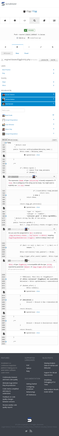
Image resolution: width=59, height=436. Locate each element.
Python (28, 368)
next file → (54, 60)
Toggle (54, 3)
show (38, 155)
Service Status (52, 427)
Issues (5, 139)
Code (54, 139)
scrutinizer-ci (25, 424)
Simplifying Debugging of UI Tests (49, 382)
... (28, 235)
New (17, 53)
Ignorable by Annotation (16, 269)
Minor (28, 85)
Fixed (26, 53)
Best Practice (28, 70)
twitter (26, 431)
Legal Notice (5, 427)
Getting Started (31, 384)
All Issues (7, 53)
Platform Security (40, 427)
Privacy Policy (28, 427)
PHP (27, 365)
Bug (28, 73)
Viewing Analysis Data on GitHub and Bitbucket (51, 365)
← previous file (44, 60)
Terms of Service (17, 427)
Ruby (28, 371)
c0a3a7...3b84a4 (31, 34)
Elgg (35, 11)
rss (31, 431)
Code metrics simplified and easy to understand (11, 391)
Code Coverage (13, 139)
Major (28, 82)
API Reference (31, 395)
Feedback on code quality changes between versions (9, 399)
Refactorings (30, 392)
